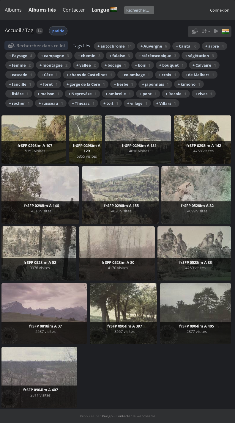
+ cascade (20, 74)
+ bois (142, 65)
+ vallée (86, 65)
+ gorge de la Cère (86, 84)
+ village (137, 103)
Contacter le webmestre (135, 416)
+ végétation (199, 55)
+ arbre (214, 46)
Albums (13, 10)
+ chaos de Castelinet (89, 74)
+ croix (167, 74)
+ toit (110, 103)
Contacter (74, 10)
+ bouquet (171, 65)
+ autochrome (114, 46)
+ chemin (89, 55)
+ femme (20, 65)
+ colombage (135, 74)
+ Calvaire (204, 65)
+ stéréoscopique (157, 55)
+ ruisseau (51, 103)
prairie (58, 30)
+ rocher (19, 103)
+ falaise (119, 55)
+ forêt (49, 84)
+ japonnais (155, 84)
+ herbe (123, 84)
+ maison (48, 93)
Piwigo (107, 416)
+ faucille (20, 84)
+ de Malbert (199, 74)
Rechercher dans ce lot (40, 45)
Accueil (13, 30)
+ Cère (49, 74)
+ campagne (55, 55)
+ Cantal (186, 46)
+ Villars (166, 103)
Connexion (219, 10)
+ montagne (53, 65)
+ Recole (175, 93)
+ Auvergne (154, 46)
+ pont (148, 93)
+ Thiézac (83, 103)
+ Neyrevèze (82, 93)
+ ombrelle (118, 93)
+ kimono (189, 84)
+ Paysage (20, 55)
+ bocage (115, 65)
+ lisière (19, 93)
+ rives (203, 93)
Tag (29, 30)
